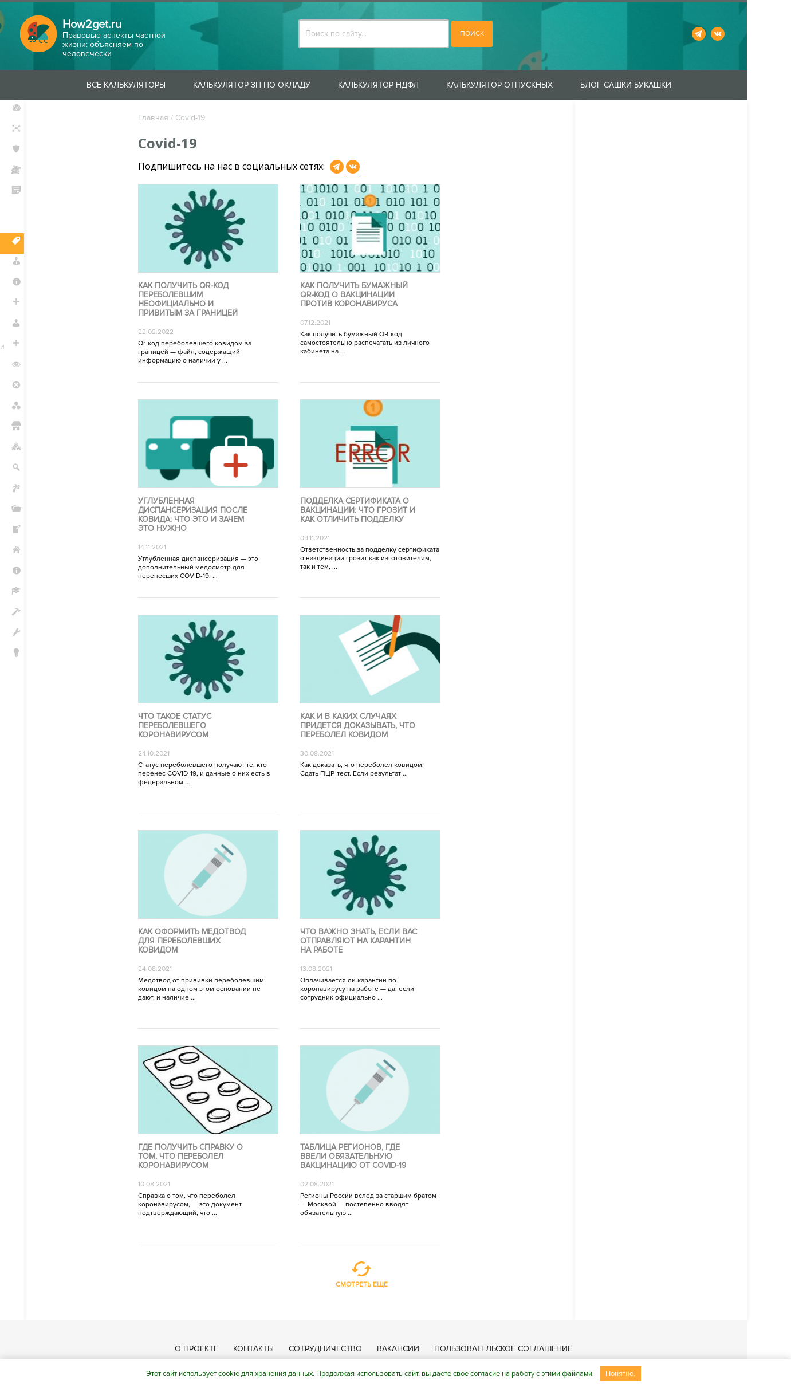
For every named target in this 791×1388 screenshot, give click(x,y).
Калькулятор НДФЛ (400, 85)
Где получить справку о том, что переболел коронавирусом (198, 1157)
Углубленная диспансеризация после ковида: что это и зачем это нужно (200, 515)
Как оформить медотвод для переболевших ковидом (200, 942)
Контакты (275, 1349)
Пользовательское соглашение (526, 1349)
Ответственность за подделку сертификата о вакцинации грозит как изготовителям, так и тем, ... (378, 559)
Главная (161, 118)
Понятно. (620, 1373)
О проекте (219, 1349)
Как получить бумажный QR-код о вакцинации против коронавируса (362, 295)
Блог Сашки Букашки (648, 85)
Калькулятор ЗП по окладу (274, 85)
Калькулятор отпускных (522, 85)
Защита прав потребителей (46, 218)
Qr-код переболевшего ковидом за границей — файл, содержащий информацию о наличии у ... (202, 352)
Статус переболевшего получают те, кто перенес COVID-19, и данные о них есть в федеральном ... (212, 774)
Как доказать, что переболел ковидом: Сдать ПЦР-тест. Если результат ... (370, 769)
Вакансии (420, 1349)
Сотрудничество (347, 1349)
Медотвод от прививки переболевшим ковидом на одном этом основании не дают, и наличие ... (209, 989)
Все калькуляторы (148, 85)
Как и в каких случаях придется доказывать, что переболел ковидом (366, 726)
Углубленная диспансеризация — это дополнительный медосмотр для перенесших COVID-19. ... (206, 568)
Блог (28, 676)
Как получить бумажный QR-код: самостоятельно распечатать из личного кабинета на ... (373, 343)
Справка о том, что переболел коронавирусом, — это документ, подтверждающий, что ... (198, 1205)
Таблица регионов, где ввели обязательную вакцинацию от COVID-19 (362, 1157)
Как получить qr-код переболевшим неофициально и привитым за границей (196, 300)
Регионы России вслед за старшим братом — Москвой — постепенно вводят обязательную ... (377, 1205)
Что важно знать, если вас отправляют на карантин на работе (367, 942)
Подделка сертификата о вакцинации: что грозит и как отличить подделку (366, 511)
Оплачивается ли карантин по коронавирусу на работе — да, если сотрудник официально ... (366, 989)
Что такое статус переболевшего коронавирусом (182, 726)
